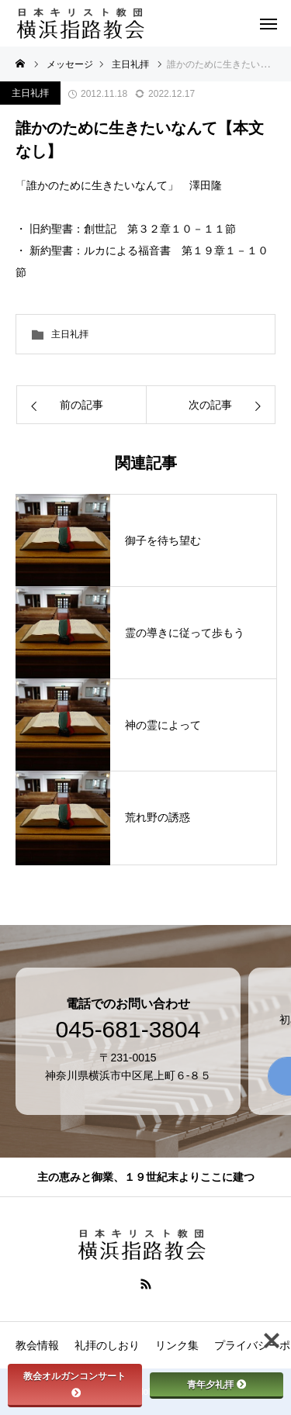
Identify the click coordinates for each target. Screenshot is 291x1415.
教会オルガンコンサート (74, 1383)
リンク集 (177, 1345)
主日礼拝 (30, 93)
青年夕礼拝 (216, 1384)
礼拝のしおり (107, 1345)
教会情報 (37, 1345)
